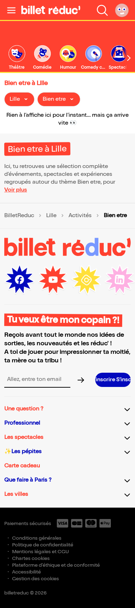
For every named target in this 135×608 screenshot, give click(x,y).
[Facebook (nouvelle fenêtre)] (19, 279)
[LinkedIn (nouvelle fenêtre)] (119, 279)
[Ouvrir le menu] (11, 10)
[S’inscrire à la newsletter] (113, 380)
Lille (51, 216)
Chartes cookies (31, 558)
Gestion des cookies (35, 579)
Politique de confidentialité (42, 545)
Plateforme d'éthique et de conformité (56, 565)
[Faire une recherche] (102, 10)
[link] (16, 57)
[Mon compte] (122, 10)
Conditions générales (36, 538)
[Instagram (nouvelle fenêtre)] (86, 279)
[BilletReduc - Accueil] (50, 10)
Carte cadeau (22, 465)
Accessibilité (26, 572)
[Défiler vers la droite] (129, 58)
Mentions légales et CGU (40, 552)
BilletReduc (19, 216)
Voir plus (15, 190)
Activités (80, 216)
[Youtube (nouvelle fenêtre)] (53, 279)
